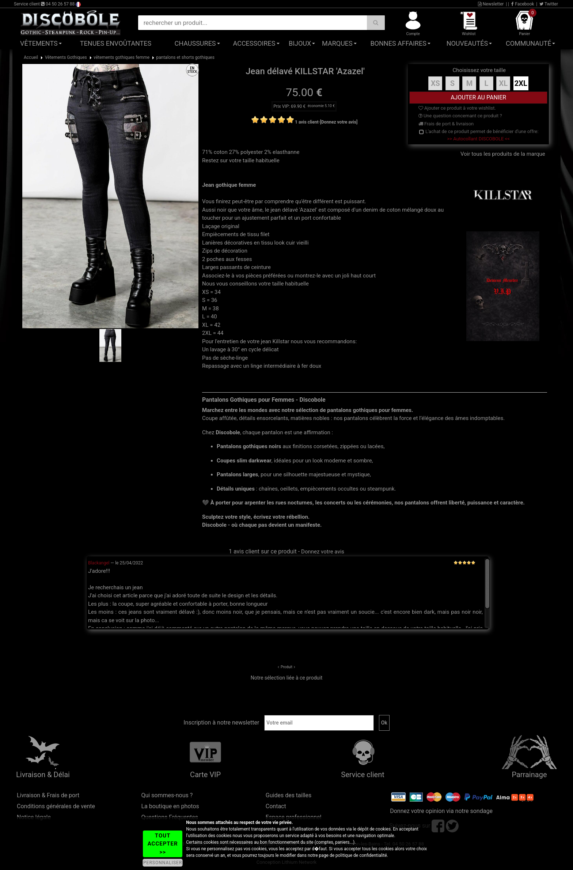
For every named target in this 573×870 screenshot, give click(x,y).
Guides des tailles (288, 795)
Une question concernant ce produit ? (460, 115)
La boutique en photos (170, 806)
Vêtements (39, 43)
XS (435, 83)
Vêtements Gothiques (66, 57)
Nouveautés (467, 43)
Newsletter (491, 4)
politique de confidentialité (361, 855)
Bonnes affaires (398, 43)
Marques (337, 43)
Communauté (528, 43)
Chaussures (195, 43)
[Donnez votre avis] (339, 122)
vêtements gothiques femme (121, 57)
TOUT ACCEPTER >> (163, 843)
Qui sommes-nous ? (167, 795)
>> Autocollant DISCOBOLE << (478, 138)
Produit (286, 667)
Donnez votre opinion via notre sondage (441, 810)
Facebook (522, 4)
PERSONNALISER (162, 862)
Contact (276, 806)
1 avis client (306, 122)
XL (503, 83)
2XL (521, 83)
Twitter (548, 4)
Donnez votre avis (322, 551)
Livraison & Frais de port (48, 795)
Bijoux (300, 43)
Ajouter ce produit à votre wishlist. (457, 108)
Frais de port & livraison (446, 123)
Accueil (31, 57)
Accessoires (254, 43)
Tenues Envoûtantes (115, 43)
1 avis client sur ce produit (263, 551)
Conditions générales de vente (56, 806)
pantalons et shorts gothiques (185, 57)
